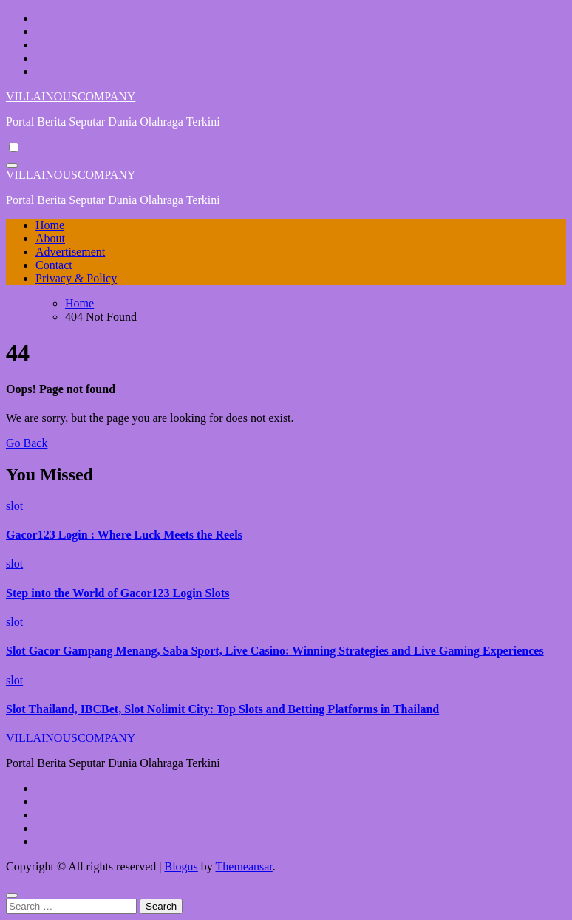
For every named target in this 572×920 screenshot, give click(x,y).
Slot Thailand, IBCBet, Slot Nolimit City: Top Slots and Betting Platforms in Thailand (222, 709)
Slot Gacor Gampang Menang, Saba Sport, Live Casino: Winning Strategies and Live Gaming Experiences (275, 650)
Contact (53, 265)
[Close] (12, 895)
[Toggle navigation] (12, 165)
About (50, 238)
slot (14, 506)
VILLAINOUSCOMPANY (70, 96)
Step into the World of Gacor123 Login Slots (117, 593)
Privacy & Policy (76, 278)
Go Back (26, 443)
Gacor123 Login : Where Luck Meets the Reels (124, 534)
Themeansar (244, 866)
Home (49, 225)
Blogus (180, 866)
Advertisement (70, 251)
